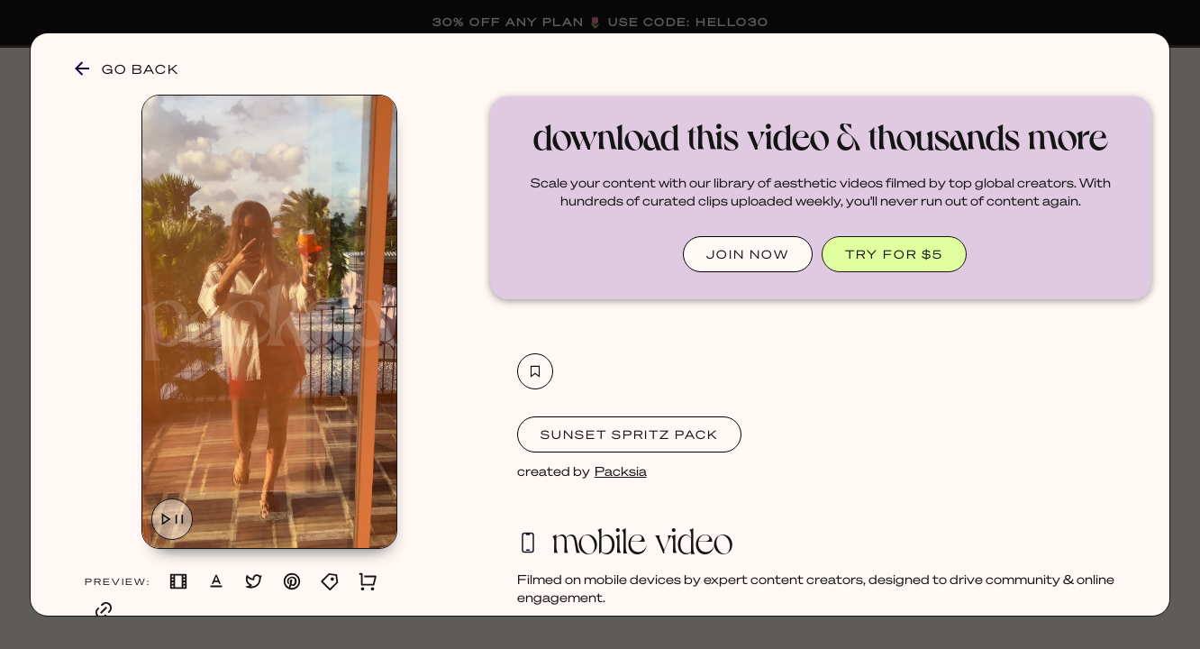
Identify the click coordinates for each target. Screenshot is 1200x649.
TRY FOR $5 (894, 253)
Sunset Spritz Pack (629, 434)
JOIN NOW (747, 253)
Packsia (621, 470)
